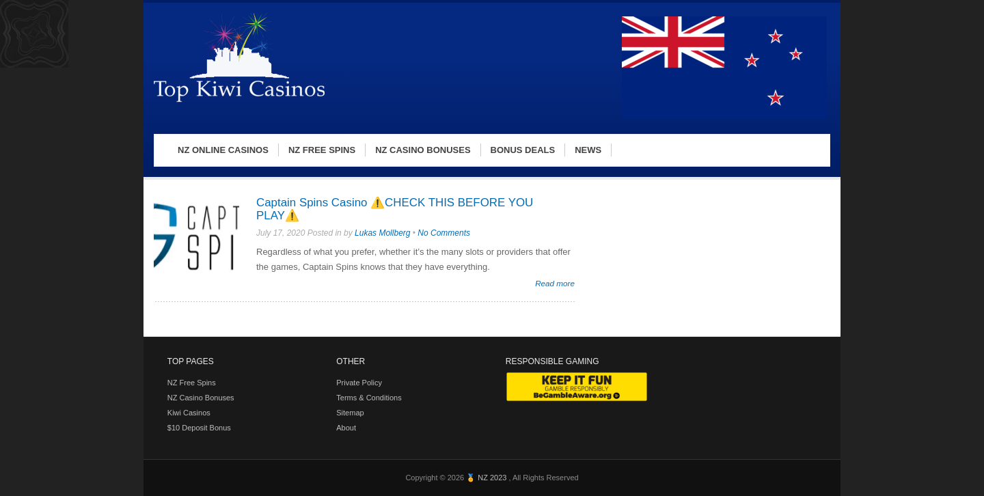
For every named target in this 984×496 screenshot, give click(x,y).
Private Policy (359, 382)
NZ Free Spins (191, 382)
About (346, 428)
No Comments (444, 233)
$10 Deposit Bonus (199, 428)
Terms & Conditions (368, 398)
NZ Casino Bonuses (200, 398)
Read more (555, 283)
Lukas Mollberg (382, 233)
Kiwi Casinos (188, 413)
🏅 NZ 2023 (487, 477)
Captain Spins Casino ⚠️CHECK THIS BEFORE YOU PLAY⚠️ (394, 209)
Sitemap (350, 413)
